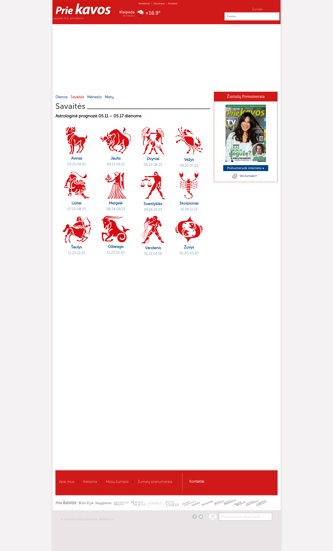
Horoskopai (159, 3)
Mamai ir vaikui (175, 85)
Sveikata (108, 85)
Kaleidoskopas (234, 85)
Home (69, 85)
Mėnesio (94, 97)
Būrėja (196, 85)
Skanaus (213, 85)
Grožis (124, 85)
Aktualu (91, 85)
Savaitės (77, 97)
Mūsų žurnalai (117, 481)
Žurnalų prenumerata (155, 481)
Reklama (90, 481)
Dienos (61, 97)
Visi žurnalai (248, 175)
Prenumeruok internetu (245, 168)
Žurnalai (257, 9)
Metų (109, 97)
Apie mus (66, 481)
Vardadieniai (144, 3)
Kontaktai (172, 3)
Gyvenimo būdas (147, 85)
